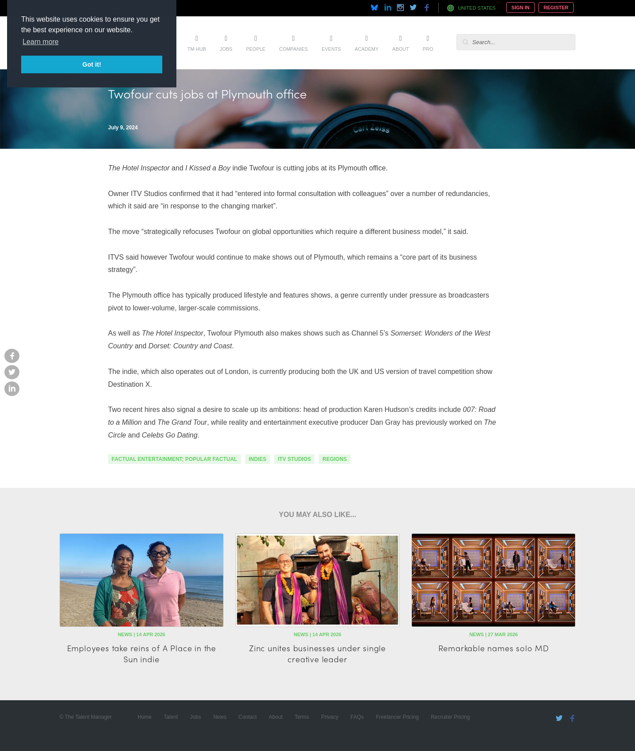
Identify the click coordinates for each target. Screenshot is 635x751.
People (255, 49)
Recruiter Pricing (450, 717)
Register (556, 7)
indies (257, 459)
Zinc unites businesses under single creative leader (317, 653)
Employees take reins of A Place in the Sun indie (141, 653)
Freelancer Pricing (397, 717)
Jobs (226, 49)
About (400, 49)
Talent (171, 717)
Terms (302, 717)
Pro (427, 49)
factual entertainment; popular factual (174, 459)
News (219, 717)
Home (145, 717)
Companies (293, 49)
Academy (366, 49)
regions (334, 459)
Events (331, 49)
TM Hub (196, 49)
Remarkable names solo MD (493, 647)
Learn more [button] (40, 41)
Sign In (521, 7)
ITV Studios (294, 459)
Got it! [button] (91, 64)
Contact (248, 717)
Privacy (329, 717)
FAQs (357, 717)
